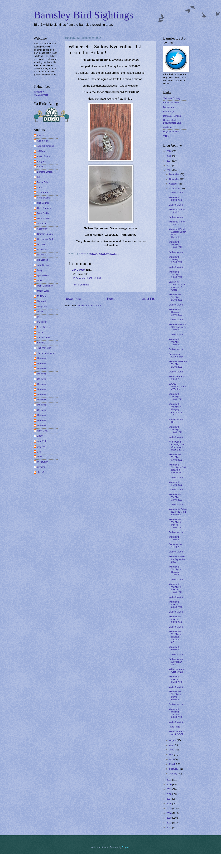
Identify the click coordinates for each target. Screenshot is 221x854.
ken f (39, 456)
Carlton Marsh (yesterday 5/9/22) (176, 662)
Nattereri (41, 301)
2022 (169, 170)
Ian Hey (41, 244)
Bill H (39, 177)
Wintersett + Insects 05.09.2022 (175, 679)
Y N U (166, 136)
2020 (169, 784)
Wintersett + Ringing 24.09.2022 (175, 312)
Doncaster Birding (172, 116)
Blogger (126, 847)
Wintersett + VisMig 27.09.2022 (175, 260)
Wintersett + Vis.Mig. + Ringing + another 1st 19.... (175, 409)
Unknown (41, 358)
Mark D (40, 280)
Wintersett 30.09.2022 (175, 198)
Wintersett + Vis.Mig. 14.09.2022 (175, 497)
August (173, 740)
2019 (169, 789)
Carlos (40, 187)
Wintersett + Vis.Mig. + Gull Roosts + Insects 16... (177, 468)
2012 (169, 822)
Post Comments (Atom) (90, 305)
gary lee (41, 446)
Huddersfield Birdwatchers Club (172, 121)
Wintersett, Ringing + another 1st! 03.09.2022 (176, 713)
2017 (169, 799)
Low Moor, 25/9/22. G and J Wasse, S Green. (177, 285)
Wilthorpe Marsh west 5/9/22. (177, 670)
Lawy (39, 270)
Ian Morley (42, 249)
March (172, 764)
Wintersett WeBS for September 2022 (177, 559)
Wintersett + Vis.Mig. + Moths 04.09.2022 (175, 695)
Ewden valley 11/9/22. (175, 545)
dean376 (41, 441)
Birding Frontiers (171, 102)
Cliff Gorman (78, 270)
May (171, 754)
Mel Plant (41, 296)
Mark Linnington (45, 285)
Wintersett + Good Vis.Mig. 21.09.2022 (178, 364)
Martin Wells (43, 291)
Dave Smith (43, 213)
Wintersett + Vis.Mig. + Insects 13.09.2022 (175, 523)
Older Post (149, 298)
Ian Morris (42, 254)
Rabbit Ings (174, 726)
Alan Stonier (43, 140)
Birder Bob (42, 182)
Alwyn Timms (43, 156)
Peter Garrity (43, 327)
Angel (40, 166)
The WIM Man (44, 348)
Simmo (40, 332)
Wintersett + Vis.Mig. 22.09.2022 (175, 342)
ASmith (40, 135)
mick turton (42, 461)
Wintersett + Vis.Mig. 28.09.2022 (175, 245)
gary (39, 451)
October (173, 183)
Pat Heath (42, 322)
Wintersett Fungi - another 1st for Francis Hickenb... (177, 233)
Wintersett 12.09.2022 (175, 538)
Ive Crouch (42, 260)
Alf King (41, 151)
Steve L (41, 342)
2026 (169, 151)
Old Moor (167, 127)
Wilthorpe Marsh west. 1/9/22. (177, 732)
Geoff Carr (42, 228)
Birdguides (168, 107)
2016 (169, 803)
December (174, 174)
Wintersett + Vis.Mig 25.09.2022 (175, 297)
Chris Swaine (43, 197)
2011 (169, 827)
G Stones (41, 223)
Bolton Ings (168, 111)
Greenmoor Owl (45, 239)
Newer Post (73, 298)
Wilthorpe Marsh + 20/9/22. (178, 377)
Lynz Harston (43, 275)
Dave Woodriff (44, 218)
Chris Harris (43, 192)
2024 (169, 160)
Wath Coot (42, 430)
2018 (169, 794)
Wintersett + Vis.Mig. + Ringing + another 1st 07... (175, 636)
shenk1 (40, 472)
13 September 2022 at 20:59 (87, 278)
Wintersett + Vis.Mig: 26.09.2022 (175, 274)
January (173, 773)
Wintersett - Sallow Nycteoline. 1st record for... (178, 512)
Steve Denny (43, 337)
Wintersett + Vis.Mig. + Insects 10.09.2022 (175, 588)
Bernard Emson (44, 172)
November (174, 179)
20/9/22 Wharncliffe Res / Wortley (178, 386)
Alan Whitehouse (45, 146)
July (171, 745)
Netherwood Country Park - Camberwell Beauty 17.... (177, 445)
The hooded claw (45, 353)
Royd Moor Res (171, 131)
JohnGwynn (43, 265)
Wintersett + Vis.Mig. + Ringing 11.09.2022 (175, 570)
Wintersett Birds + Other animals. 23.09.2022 (177, 327)
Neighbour (42, 306)
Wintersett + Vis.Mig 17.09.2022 (175, 457)
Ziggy (39, 436)
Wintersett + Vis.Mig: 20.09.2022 (175, 397)
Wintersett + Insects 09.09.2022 (175, 604)
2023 (169, 165)
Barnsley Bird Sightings (83, 15)
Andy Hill (41, 161)
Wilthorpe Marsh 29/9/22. (177, 211)
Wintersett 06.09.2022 (175, 648)
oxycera (41, 467)
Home (111, 298)
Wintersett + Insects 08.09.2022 (175, 619)
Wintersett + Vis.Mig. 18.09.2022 (175, 430)
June (172, 749)
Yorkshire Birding (171, 98)
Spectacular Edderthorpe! (176, 355)
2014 (169, 813)
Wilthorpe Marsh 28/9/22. (177, 223)
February (174, 769)
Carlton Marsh (176, 192)
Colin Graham (44, 208)
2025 (169, 156)
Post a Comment (81, 284)
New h (40, 311)
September (175, 188)
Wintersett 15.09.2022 (175, 483)
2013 (169, 818)
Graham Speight (45, 234)
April (171, 759)
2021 (169, 779)
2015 (169, 808)
